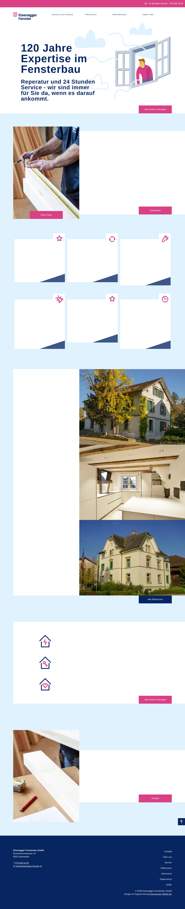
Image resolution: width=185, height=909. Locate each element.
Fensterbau (155, 210)
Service (168, 862)
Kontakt (155, 798)
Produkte (91, 15)
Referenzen (119, 15)
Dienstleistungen (62, 15)
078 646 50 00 (176, 3)
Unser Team (46, 215)
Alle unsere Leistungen (155, 109)
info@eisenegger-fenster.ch (29, 866)
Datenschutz (166, 879)
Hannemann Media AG (161, 894)
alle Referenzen (155, 599)
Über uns (148, 15)
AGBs (169, 885)
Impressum (166, 873)
